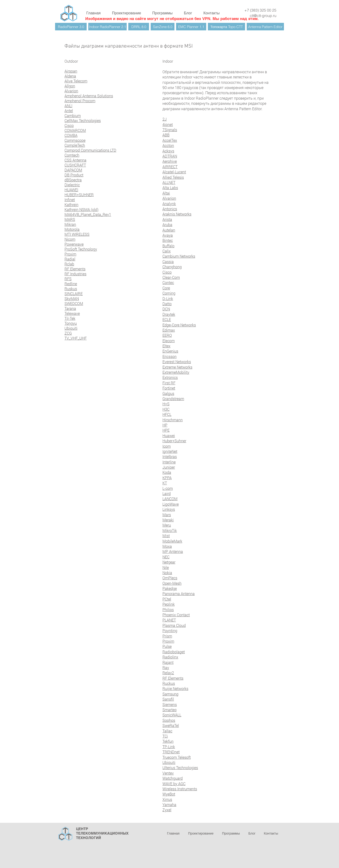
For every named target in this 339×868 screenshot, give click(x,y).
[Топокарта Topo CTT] (226, 26)
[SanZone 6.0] (162, 26)
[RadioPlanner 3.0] (71, 26)
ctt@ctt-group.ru (263, 15)
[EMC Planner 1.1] (191, 26)
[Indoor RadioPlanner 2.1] (107, 26)
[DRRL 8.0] (138, 26)
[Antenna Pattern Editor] (265, 26)
